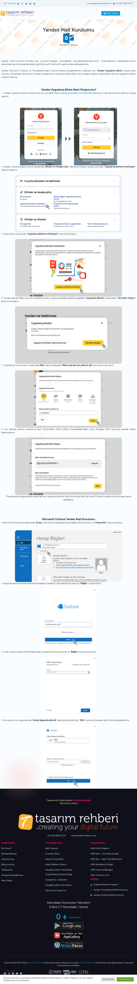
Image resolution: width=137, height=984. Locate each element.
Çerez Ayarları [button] (108, 979)
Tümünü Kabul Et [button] (125, 979)
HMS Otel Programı (86, 963)
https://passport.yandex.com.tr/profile (73, 93)
